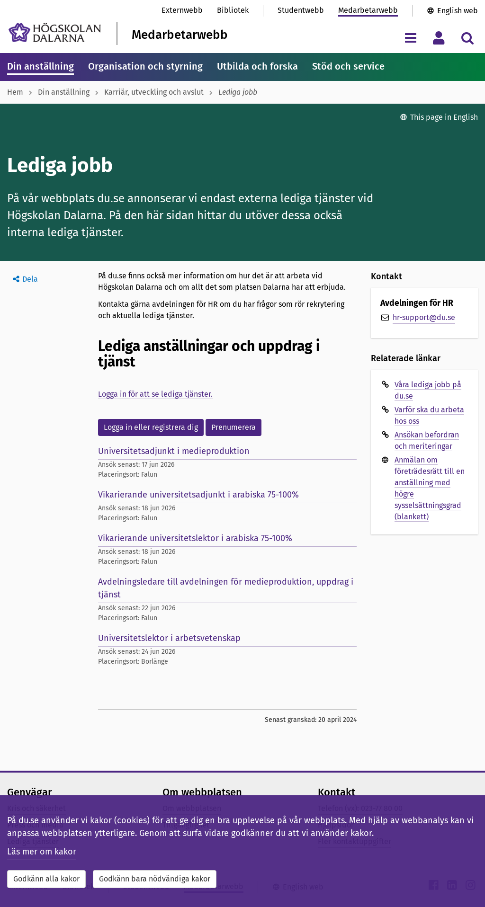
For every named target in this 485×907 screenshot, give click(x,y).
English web (457, 10)
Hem (15, 92)
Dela (30, 279)
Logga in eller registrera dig (151, 427)
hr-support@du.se (424, 317)
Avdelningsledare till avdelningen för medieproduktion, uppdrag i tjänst (225, 588)
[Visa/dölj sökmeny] (467, 37)
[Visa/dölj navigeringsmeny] (410, 37)
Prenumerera (233, 427)
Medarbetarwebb (368, 10)
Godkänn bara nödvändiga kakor (154, 878)
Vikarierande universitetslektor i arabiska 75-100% (195, 538)
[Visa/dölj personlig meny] (438, 37)
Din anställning (40, 66)
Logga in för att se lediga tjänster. (155, 394)
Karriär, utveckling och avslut (154, 92)
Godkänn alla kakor (46, 878)
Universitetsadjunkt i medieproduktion (174, 451)
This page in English (444, 117)
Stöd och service (348, 66)
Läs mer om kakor (41, 851)
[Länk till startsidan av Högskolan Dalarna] (54, 32)
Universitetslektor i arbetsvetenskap (169, 638)
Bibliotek (233, 10)
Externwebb (182, 10)
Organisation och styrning (145, 66)
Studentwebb (301, 10)
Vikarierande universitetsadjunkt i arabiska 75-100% (198, 494)
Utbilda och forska (257, 66)
